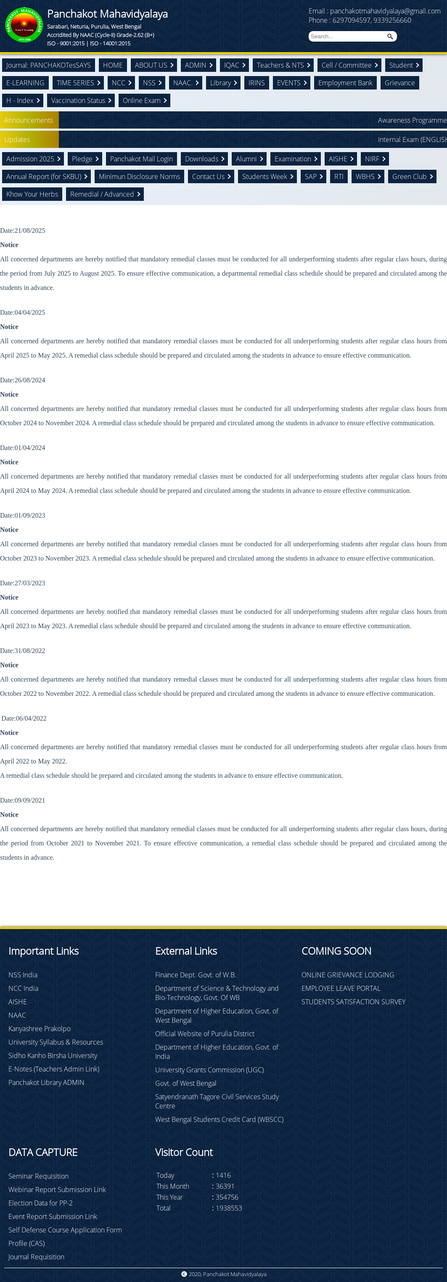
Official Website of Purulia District (204, 1033)
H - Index (20, 100)
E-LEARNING (25, 82)
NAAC (17, 1015)
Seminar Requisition (38, 1176)
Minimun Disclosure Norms (139, 176)
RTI (339, 176)
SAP (311, 176)
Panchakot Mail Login (141, 158)
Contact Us (208, 176)
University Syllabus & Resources (55, 1042)
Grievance (400, 82)
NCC (118, 82)
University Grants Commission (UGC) (209, 1069)
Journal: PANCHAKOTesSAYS (48, 65)
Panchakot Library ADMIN (46, 1082)
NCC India (23, 988)
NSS (149, 82)
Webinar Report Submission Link (57, 1189)
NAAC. (183, 82)
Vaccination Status (78, 100)
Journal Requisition (36, 1256)
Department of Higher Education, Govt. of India (216, 1051)
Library (220, 82)
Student (401, 65)
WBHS (365, 176)
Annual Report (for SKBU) (43, 176)
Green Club (409, 176)
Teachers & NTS (280, 65)
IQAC (231, 65)
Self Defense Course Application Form (65, 1230)
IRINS (257, 82)
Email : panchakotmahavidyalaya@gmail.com (375, 11)
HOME (113, 65)
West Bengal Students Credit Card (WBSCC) (219, 1119)
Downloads (201, 158)
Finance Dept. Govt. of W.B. (195, 974)
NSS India (22, 974)
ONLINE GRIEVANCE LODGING (348, 974)
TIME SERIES (75, 82)
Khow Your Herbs (32, 194)
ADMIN (195, 65)
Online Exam (142, 100)
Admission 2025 (30, 158)
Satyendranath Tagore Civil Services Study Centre (217, 1101)
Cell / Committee (347, 65)
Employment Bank (345, 82)
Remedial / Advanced (102, 194)
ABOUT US (151, 65)
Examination (293, 158)
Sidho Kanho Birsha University (52, 1055)
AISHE (338, 158)
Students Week (264, 176)
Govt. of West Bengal (186, 1083)
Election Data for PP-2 (40, 1203)
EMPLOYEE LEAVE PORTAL (341, 988)
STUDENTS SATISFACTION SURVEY (353, 1001)
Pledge (82, 158)
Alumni (246, 158)
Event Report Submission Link (52, 1216)
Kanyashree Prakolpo (39, 1028)
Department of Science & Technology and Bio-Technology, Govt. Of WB (217, 993)
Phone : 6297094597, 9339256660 (360, 20)
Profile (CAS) (26, 1243)
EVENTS (289, 82)
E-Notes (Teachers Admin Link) (53, 1069)
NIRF (372, 158)
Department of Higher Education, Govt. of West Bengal (216, 1015)
